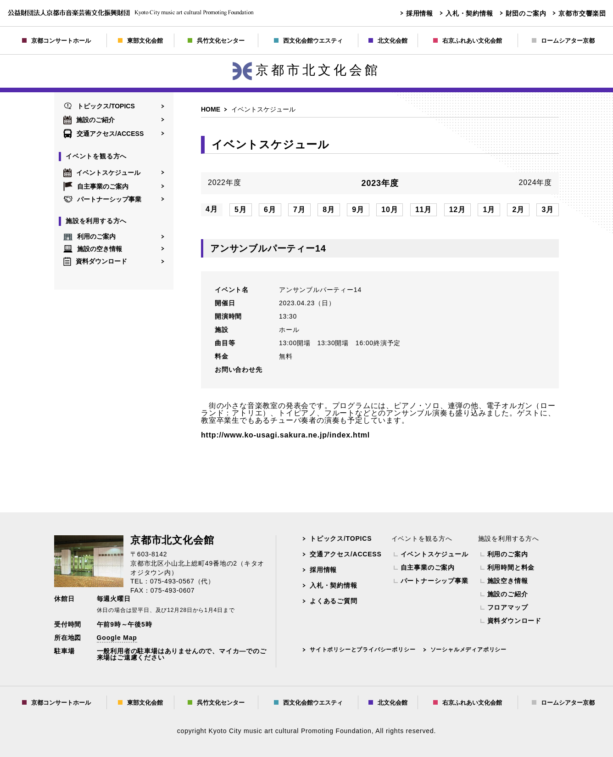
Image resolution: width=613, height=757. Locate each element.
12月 (457, 209)
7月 (299, 209)
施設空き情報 (507, 581)
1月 (489, 209)
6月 (270, 209)
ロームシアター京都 (563, 40)
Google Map (117, 637)
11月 (423, 209)
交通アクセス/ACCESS (103, 133)
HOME (210, 109)
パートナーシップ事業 (102, 199)
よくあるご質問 (333, 601)
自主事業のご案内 (95, 186)
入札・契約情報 (469, 13)
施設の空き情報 (92, 248)
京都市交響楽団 (582, 13)
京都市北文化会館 (306, 70)
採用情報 (419, 13)
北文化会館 (387, 40)
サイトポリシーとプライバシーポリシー (362, 649)
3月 (547, 209)
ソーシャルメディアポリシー (468, 649)
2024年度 (535, 182)
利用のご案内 (89, 237)
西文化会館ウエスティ (308, 40)
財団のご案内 (526, 13)
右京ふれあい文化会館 (467, 40)
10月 (389, 209)
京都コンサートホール (56, 40)
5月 (240, 209)
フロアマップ (507, 607)
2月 (518, 209)
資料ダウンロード (95, 261)
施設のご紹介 (89, 119)
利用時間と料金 (511, 567)
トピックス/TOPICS (99, 106)
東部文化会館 (140, 40)
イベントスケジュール (101, 172)
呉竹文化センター (216, 40)
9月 (358, 209)
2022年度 (224, 182)
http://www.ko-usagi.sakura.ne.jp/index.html (285, 435)
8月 (329, 209)
